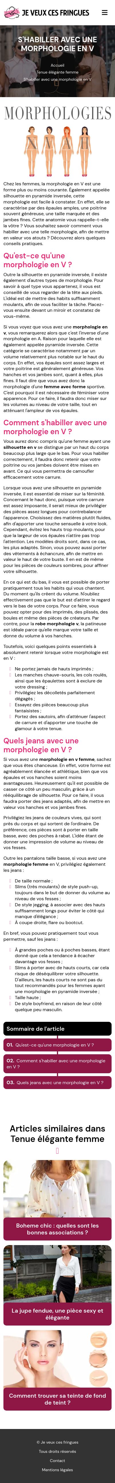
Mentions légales (57, 1469)
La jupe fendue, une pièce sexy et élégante (57, 1314)
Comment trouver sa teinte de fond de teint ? (57, 1399)
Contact (57, 1460)
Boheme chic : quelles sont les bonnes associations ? (57, 1229)
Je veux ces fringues (59, 1442)
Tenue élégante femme (57, 72)
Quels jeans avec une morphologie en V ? (55, 1083)
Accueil (57, 65)
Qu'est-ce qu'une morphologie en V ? (50, 1045)
